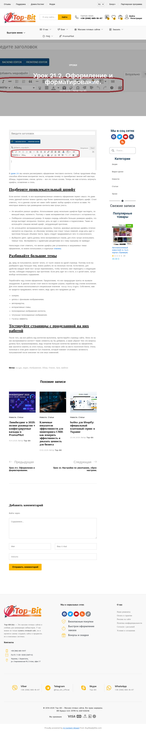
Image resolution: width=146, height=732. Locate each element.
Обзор (45, 368)
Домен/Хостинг (37, 4)
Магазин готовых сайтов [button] (87, 29)
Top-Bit (82, 90)
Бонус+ (112, 4)
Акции (114, 164)
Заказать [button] (114, 29)
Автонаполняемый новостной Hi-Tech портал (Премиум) (120, 250)
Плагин (52, 368)
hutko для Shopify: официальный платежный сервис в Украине (82, 427)
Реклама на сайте (124, 619)
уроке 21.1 (15, 173)
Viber (24, 686)
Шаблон (64, 368)
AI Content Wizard (71, 728)
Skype (93, 686)
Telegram (59, 686)
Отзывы (7, 4)
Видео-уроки (117, 172)
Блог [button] (61, 29)
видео (25, 368)
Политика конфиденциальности (129, 623)
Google (19, 368)
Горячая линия (87, 16)
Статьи (20, 417)
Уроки (73, 65)
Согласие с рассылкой (126, 627)
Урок (58, 368)
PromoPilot (66, 36)
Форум (52, 4)
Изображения (35, 368)
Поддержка (21, 4)
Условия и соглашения (126, 631)
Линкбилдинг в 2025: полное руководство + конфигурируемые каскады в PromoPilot (22, 429)
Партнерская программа (131, 4)
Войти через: (14, 513)
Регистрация (136, 18)
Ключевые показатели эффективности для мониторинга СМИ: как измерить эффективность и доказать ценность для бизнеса (51, 433)
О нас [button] (44, 29)
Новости (12, 417)
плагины (57, 249)
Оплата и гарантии (124, 616)
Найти (64, 17)
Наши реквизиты (123, 612)
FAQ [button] (46, 36)
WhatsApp (121, 686)
